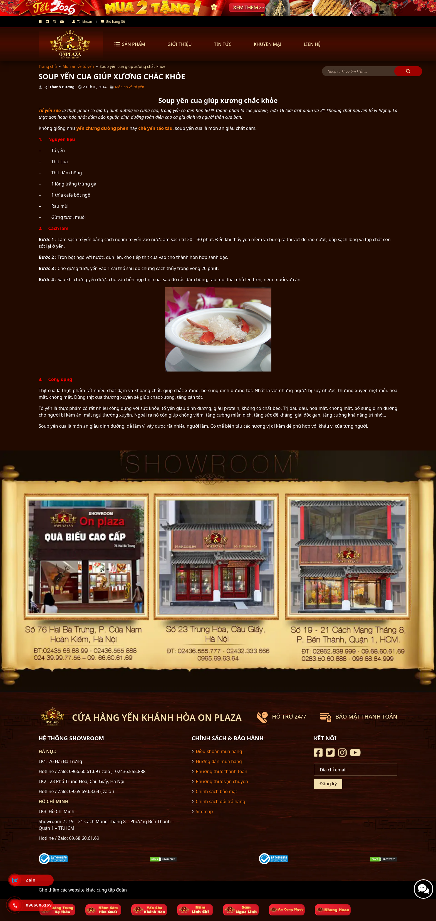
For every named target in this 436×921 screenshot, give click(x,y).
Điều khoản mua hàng (219, 751)
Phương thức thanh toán (221, 771)
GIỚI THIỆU (179, 44)
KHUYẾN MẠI (268, 44)
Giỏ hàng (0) (112, 21)
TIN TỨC (222, 44)
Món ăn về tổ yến (78, 66)
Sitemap (204, 811)
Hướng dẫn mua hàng (219, 761)
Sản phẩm (129, 44)
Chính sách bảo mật (216, 791)
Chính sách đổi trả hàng (220, 801)
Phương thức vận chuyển (222, 781)
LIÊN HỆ (312, 44)
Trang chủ (48, 66)
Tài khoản (82, 21)
